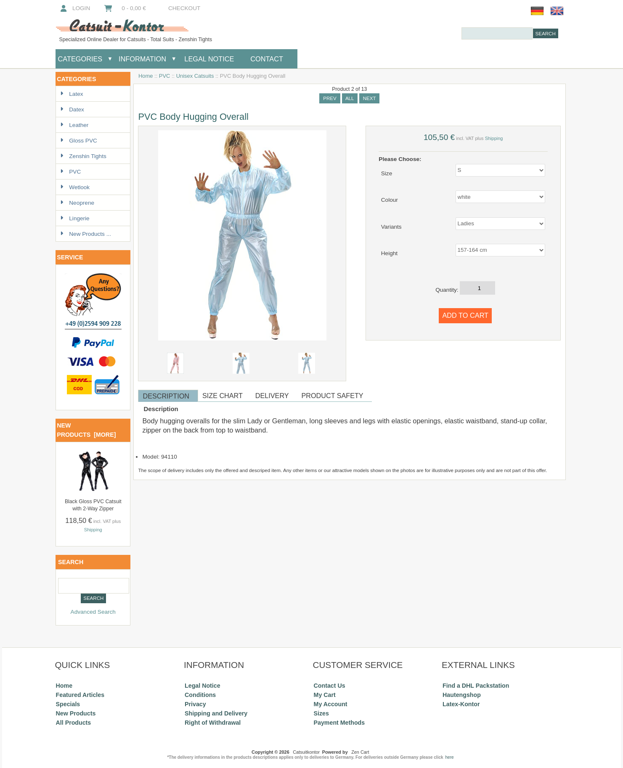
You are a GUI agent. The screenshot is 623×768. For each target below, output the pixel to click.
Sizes (321, 713)
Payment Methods (339, 722)
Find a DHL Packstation (476, 685)
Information (142, 59)
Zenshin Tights (83, 156)
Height (389, 253)
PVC (164, 76)
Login (74, 8)
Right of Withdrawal (213, 722)
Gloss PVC (78, 140)
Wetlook (75, 187)
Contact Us (329, 685)
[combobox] (497, 33)
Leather (74, 125)
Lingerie (74, 218)
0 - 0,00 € (124, 8)
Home (145, 76)
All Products (73, 722)
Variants (391, 226)
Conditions (200, 694)
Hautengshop (462, 694)
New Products (76, 713)
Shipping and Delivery (216, 713)
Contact (266, 59)
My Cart (325, 694)
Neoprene (77, 203)
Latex (71, 94)
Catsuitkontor (306, 752)
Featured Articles (80, 694)
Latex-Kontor (461, 704)
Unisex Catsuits (195, 76)
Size (386, 173)
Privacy (195, 704)
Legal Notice (208, 59)
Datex (72, 109)
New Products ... (85, 234)
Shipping (93, 529)
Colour (389, 200)
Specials (68, 704)
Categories (80, 59)
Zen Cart (360, 752)
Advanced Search (93, 612)
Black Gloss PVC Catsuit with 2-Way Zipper (93, 505)
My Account (330, 704)
